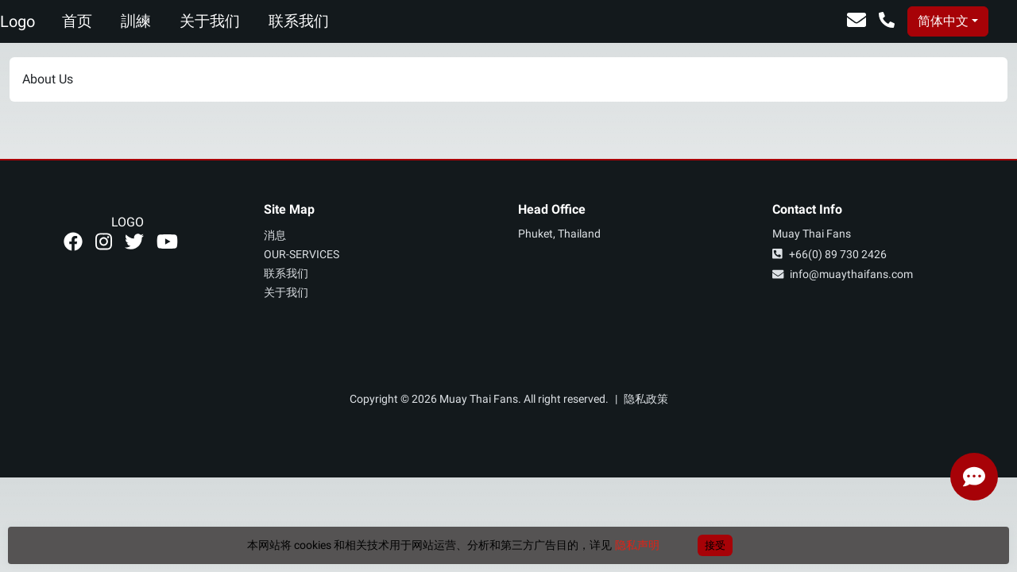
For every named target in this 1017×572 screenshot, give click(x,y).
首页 (77, 21)
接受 (715, 545)
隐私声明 (637, 545)
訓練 (136, 21)
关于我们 (210, 21)
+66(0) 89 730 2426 (829, 254)
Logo (17, 21)
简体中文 (943, 21)
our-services (301, 254)
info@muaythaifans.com (842, 274)
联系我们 (299, 21)
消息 (275, 235)
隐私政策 (646, 399)
